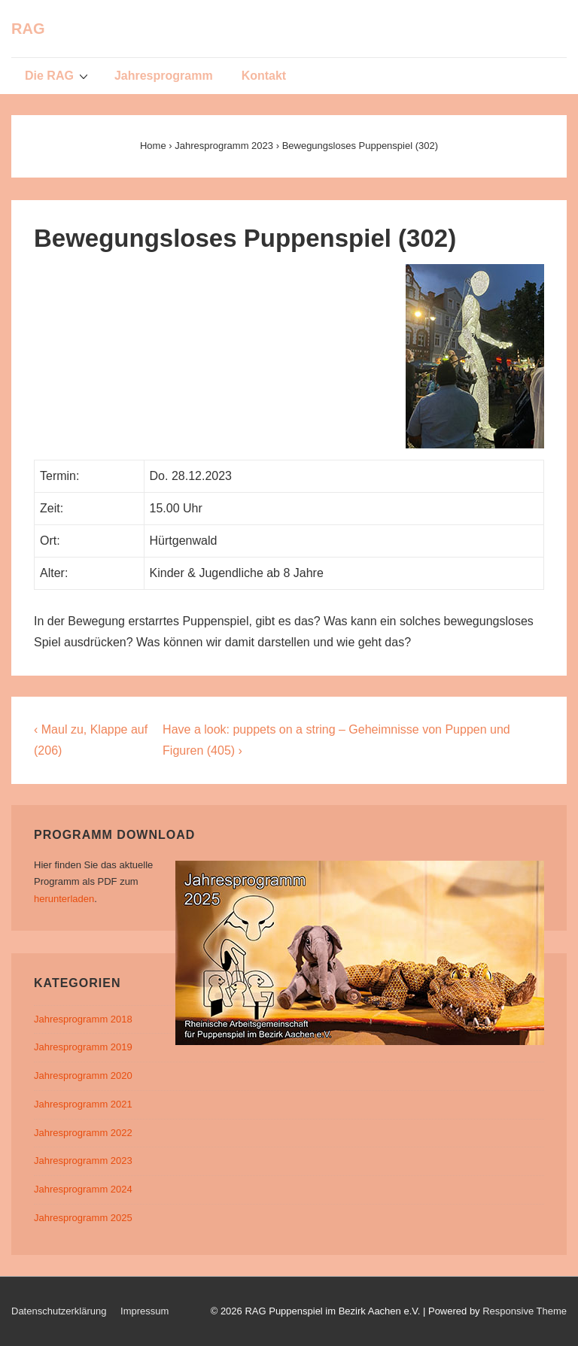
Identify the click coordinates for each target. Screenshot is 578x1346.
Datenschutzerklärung (58, 1311)
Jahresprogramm (163, 75)
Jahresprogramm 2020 (83, 1075)
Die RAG (58, 75)
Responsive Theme (524, 1311)
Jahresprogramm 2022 (83, 1132)
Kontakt (264, 75)
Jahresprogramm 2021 (83, 1104)
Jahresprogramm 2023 (83, 1160)
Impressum (144, 1311)
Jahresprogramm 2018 (83, 1019)
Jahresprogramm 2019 (83, 1047)
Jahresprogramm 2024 (83, 1189)
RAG (27, 28)
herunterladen (64, 898)
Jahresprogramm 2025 (83, 1217)
